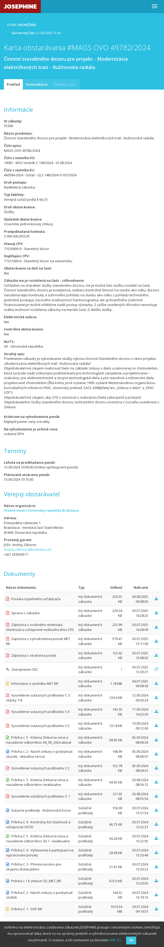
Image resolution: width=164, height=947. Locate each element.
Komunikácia (37, 84)
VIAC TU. (115, 940)
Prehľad (13, 84)
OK (131, 940)
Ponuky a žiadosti (67, 84)
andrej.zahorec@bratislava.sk (27, 549)
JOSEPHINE (20, 6)
